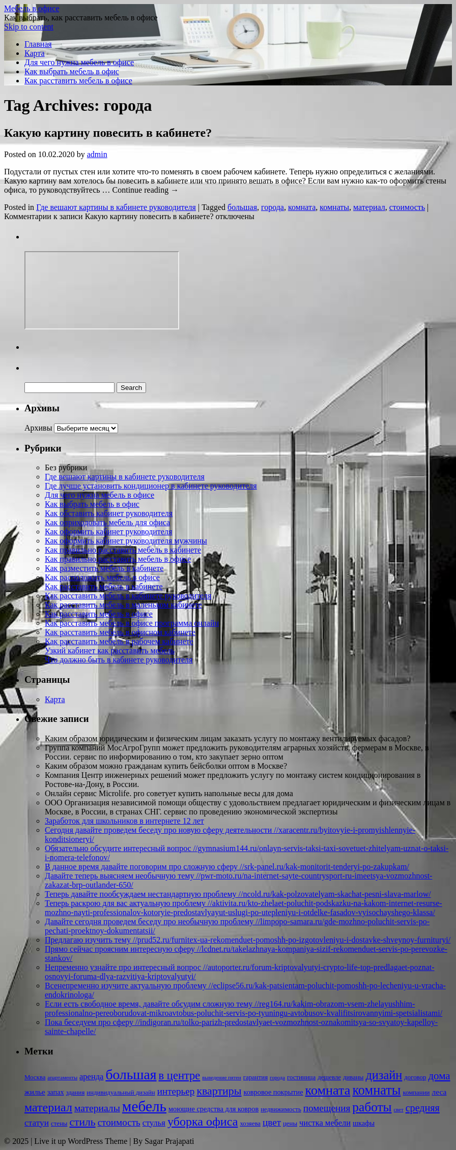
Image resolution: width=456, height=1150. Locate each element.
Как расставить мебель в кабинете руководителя (128, 595)
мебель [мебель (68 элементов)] (144, 1106)
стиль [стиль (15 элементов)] (82, 1122)
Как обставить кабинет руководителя (109, 513)
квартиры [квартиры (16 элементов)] (218, 1090)
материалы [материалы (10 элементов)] (97, 1108)
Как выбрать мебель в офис (71, 71)
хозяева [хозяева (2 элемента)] (250, 1123)
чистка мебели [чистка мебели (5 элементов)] (325, 1123)
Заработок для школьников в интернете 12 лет (124, 820)
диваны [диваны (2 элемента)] (353, 1077)
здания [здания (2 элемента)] (75, 1092)
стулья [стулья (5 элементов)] (153, 1123)
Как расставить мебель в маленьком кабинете (123, 604)
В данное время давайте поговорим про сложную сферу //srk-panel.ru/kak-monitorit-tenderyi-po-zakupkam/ (227, 866)
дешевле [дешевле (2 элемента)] (329, 1077)
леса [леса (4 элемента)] (439, 1091)
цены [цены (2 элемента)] (290, 1123)
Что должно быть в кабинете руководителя (118, 659)
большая (242, 207)
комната (302, 207)
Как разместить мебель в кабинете (104, 568)
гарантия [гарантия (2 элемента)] (255, 1077)
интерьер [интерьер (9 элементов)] (176, 1091)
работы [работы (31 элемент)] (371, 1107)
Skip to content (28, 26)
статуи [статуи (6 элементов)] (36, 1123)
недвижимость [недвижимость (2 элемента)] (281, 1109)
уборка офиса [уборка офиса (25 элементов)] (202, 1121)
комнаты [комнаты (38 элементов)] (376, 1090)
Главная (38, 44)
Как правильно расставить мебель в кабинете (123, 550)
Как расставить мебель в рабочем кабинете (119, 641)
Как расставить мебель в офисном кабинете (120, 632)
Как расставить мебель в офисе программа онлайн (132, 623)
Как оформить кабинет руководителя (108, 531)
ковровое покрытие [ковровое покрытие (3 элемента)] (273, 1092)
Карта (34, 53)
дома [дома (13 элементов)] (439, 1076)
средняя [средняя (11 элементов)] (423, 1107)
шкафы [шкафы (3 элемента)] (364, 1123)
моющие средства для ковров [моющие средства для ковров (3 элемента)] (213, 1109)
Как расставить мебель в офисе (78, 80)
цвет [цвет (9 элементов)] (272, 1122)
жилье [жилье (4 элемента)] (34, 1091)
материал (369, 207)
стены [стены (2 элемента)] (59, 1123)
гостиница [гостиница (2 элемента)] (301, 1077)
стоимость (407, 207)
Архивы (38, 427)
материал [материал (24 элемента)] (48, 1107)
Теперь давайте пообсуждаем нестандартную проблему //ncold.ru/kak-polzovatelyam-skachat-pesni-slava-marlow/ (238, 894)
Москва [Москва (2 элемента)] (34, 1077)
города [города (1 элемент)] (277, 1077)
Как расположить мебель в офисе (102, 577)
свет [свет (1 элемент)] (399, 1109)
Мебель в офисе (31, 8)
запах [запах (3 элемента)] (55, 1092)
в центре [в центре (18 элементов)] (180, 1075)
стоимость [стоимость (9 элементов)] (119, 1122)
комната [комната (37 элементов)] (328, 1090)
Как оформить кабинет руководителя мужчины (126, 540)
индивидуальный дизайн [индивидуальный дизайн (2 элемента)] (121, 1092)
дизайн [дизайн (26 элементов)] (383, 1075)
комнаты (334, 207)
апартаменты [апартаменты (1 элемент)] (62, 1077)
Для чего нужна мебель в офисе (79, 62)
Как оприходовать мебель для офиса (107, 522)
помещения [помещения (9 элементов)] (327, 1108)
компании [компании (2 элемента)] (416, 1092)
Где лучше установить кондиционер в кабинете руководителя (151, 485)
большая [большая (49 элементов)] (130, 1074)
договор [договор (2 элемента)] (415, 1077)
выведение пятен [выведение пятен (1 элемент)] (221, 1077)
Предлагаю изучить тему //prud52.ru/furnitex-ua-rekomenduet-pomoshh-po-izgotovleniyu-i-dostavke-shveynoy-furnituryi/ (247, 939)
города (272, 207)
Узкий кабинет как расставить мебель (110, 650)
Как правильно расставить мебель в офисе (118, 559)
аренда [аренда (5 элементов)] (91, 1076)
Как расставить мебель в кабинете (104, 586)
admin (97, 154)
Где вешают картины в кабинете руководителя (116, 207)
